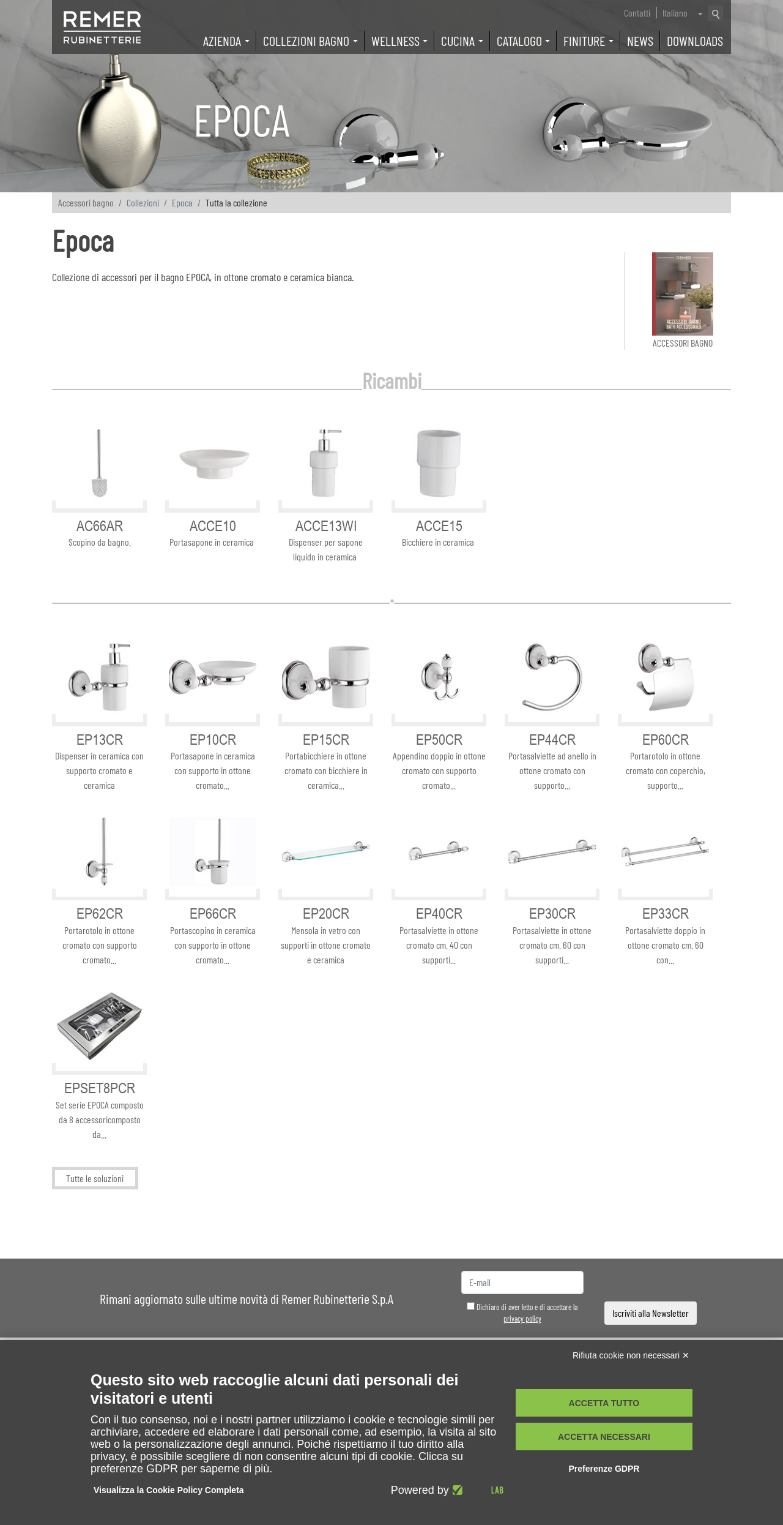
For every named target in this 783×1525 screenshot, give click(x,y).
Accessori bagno (86, 202)
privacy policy (522, 1319)
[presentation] (650, 1283)
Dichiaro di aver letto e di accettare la (522, 1313)
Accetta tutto (604, 1403)
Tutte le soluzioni (95, 1178)
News (640, 40)
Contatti (637, 12)
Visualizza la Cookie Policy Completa (169, 1490)
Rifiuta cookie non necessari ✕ (631, 1355)
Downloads (695, 40)
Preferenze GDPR (603, 1469)
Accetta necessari (604, 1437)
